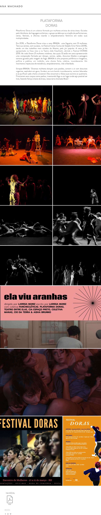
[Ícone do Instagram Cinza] (8, 514)
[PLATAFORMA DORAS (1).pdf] (9, 500)
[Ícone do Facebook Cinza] (5, 514)
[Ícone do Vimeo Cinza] (10, 514)
